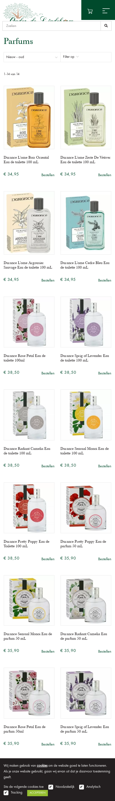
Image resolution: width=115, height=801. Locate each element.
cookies (42, 766)
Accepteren (37, 792)
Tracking (16, 793)
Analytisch (93, 787)
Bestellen (48, 175)
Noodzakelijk (65, 787)
